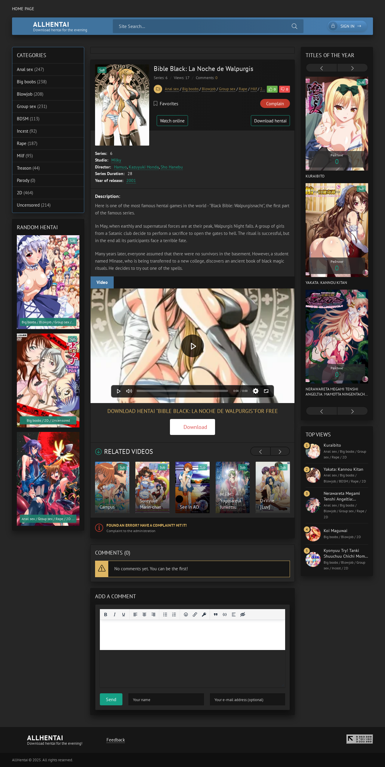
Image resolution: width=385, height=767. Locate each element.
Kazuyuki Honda (144, 167)
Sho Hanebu (172, 167)
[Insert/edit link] (194, 614)
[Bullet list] (165, 614)
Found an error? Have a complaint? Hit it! (146, 525)
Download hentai (270, 121)
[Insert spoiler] (233, 614)
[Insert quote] (215, 614)
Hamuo (120, 167)
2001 (131, 180)
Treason (28, 168)
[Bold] (105, 614)
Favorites (166, 103)
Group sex (227, 88)
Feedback (115, 740)
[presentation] (260, 451)
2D (262, 88)
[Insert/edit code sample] (224, 614)
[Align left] (135, 614)
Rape (243, 88)
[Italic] (114, 614)
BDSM (28, 119)
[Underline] (123, 614)
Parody (26, 180)
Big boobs (190, 88)
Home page (23, 8)
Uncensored (34, 205)
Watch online (172, 121)
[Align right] (153, 614)
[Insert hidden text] (242, 614)
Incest (27, 131)
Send (111, 699)
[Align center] (144, 614)
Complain (275, 103)
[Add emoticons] (185, 614)
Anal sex (172, 88)
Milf (254, 88)
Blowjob (209, 88)
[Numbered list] (174, 614)
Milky (116, 160)
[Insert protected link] (203, 614)
